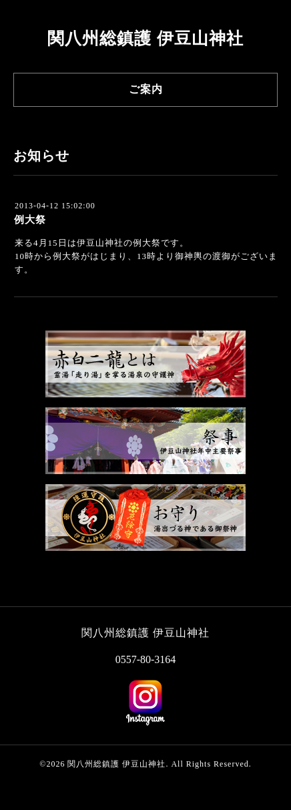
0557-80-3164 (145, 659)
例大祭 (30, 219)
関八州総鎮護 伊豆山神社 (145, 38)
